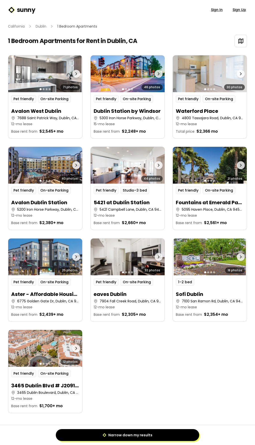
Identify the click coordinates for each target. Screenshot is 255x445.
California (16, 26)
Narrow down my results (127, 435)
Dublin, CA (122, 41)
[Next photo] (73, 73)
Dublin (41, 26)
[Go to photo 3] (47, 89)
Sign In (217, 9)
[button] (45, 97)
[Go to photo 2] (44, 89)
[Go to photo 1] (41, 89)
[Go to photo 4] (50, 89)
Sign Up (239, 9)
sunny (21, 10)
